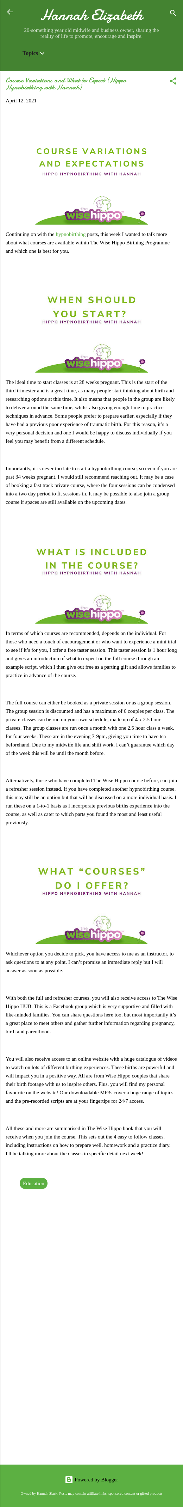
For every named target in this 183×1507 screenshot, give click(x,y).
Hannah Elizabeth (91, 15)
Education (33, 1183)
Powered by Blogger (91, 1479)
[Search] (173, 14)
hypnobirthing (71, 234)
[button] (173, 82)
